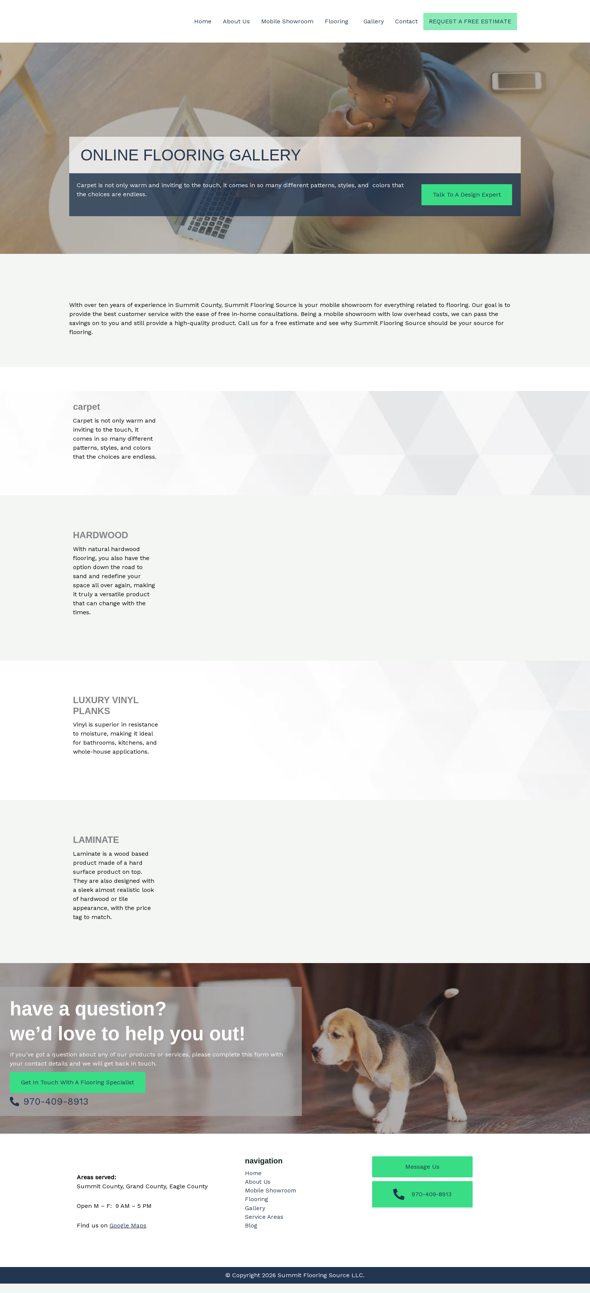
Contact (406, 21)
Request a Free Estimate (470, 21)
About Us (236, 21)
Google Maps (127, 1234)
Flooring (336, 21)
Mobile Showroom (287, 21)
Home (202, 21)
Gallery (373, 21)
